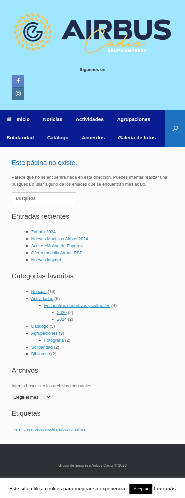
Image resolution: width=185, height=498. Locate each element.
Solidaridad (20, 137)
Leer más (165, 488)
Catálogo (58, 137)
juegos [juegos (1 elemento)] (39, 429)
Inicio (18, 119)
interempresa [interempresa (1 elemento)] (22, 429)
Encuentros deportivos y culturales (77, 305)
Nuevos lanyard (46, 259)
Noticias (52, 119)
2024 (62, 319)
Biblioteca (40, 353)
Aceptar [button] (140, 488)
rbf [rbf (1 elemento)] (71, 429)
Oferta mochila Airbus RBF (57, 252)
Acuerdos (93, 137)
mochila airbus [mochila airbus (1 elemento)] (56, 429)
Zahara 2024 (43, 231)
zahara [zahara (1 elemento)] (80, 429)
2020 (62, 312)
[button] (175, 128)
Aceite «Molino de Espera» (57, 245)
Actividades (90, 119)
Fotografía (54, 340)
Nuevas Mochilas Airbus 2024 (59, 238)
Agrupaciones (133, 119)
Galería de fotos (137, 137)
